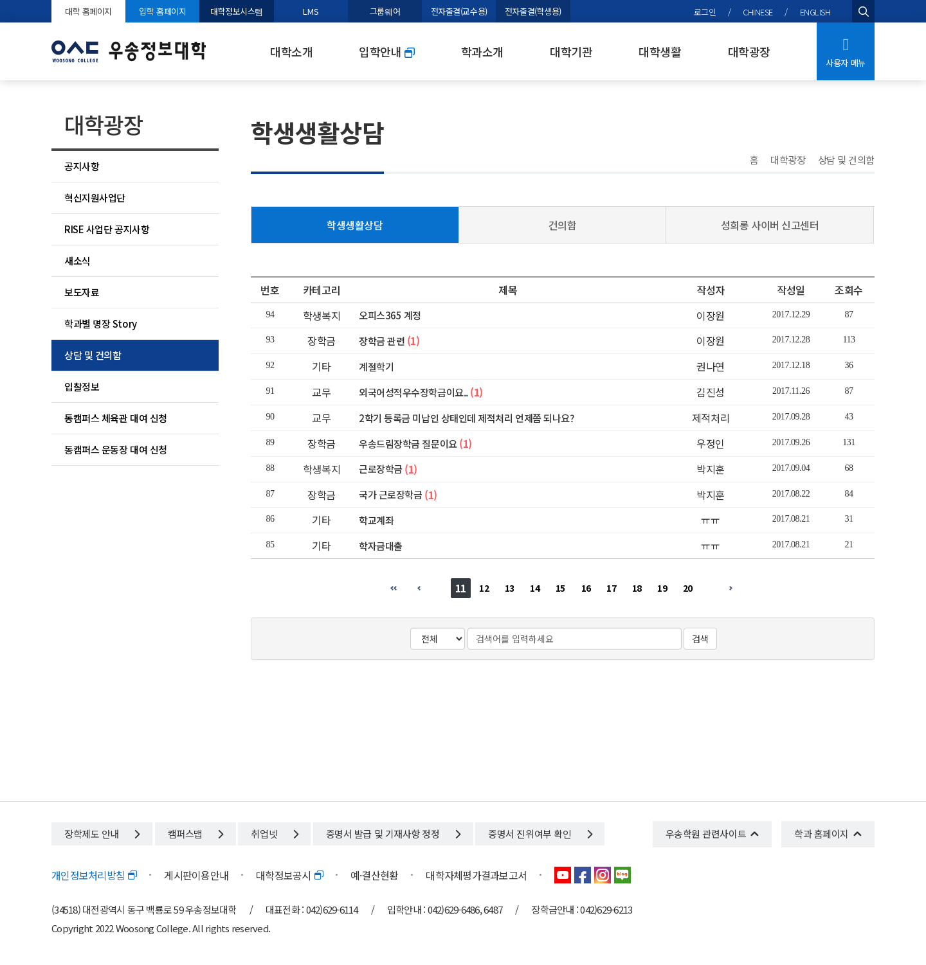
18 (637, 587)
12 (484, 587)
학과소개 (482, 51)
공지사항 (81, 166)
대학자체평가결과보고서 (476, 875)
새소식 (77, 260)
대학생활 (660, 51)
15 (560, 587)
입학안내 (386, 52)
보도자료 (81, 292)
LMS (310, 11)
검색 (700, 638)
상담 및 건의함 (92, 355)
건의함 (563, 225)
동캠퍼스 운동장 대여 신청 (115, 449)
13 (509, 587)
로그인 (705, 12)
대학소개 (291, 51)
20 (688, 587)
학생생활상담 (355, 225)
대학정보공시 (289, 875)
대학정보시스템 (236, 11)
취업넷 (274, 833)
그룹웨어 (385, 11)
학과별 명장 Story (100, 323)
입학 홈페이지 (162, 11)
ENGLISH (815, 12)
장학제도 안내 (102, 833)
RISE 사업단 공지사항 (106, 229)
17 (611, 587)
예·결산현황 (374, 875)
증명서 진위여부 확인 (540, 833)
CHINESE (758, 12)
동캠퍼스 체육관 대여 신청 (115, 418)
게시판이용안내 (196, 875)
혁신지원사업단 (94, 197)
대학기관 (571, 51)
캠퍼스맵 (195, 833)
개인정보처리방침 (93, 875)
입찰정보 (81, 386)
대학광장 (749, 51)
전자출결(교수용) (459, 11)
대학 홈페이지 (88, 11)
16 (586, 587)
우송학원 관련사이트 (706, 833)
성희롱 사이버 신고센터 (770, 225)
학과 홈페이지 (821, 833)
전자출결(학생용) (533, 11)
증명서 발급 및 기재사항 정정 (393, 833)
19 (662, 587)
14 (535, 587)
